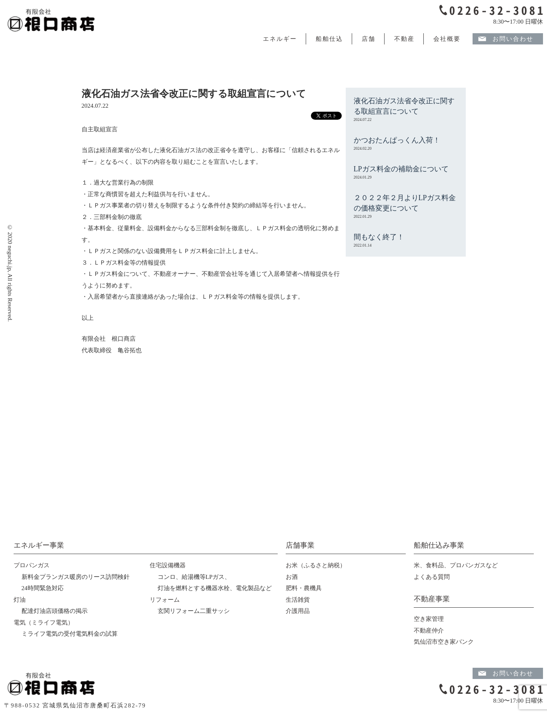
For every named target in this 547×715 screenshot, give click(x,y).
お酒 (292, 577)
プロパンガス (32, 565)
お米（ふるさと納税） (316, 565)
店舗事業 (300, 545)
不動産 (404, 39)
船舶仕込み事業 (439, 545)
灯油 (20, 600)
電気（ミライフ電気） (44, 622)
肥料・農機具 (304, 588)
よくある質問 (432, 577)
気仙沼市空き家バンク (444, 642)
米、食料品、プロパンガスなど (456, 565)
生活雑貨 (298, 600)
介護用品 (298, 611)
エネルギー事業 (39, 545)
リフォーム (165, 600)
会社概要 (447, 39)
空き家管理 (429, 619)
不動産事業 (432, 599)
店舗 (368, 39)
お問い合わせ (513, 39)
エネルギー (280, 39)
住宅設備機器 (168, 565)
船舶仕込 (329, 39)
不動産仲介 (429, 630)
